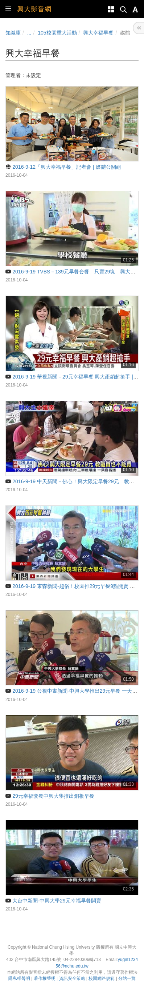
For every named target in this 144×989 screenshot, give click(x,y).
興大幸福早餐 (98, 33)
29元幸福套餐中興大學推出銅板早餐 (49, 796)
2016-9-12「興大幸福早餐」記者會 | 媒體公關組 (63, 167)
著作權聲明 (44, 978)
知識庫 (13, 33)
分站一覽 (127, 978)
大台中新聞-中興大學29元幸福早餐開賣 (53, 901)
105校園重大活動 (57, 33)
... (29, 33)
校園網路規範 (102, 978)
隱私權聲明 (19, 978)
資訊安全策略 (72, 978)
